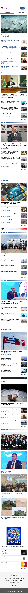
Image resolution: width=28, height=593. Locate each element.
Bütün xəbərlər (23, 119)
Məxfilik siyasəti (12, 582)
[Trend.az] (4, 8)
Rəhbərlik (22, 578)
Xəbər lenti (21, 12)
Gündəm (3, 280)
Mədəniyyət (4, 429)
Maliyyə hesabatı (16, 578)
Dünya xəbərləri (6, 329)
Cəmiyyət (4, 232)
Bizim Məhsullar (7, 580)
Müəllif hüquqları (14, 580)
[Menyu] (26, 8)
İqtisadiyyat (4, 180)
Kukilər (18, 582)
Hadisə (3, 381)
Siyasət (3, 122)
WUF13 (3, 72)
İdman (3, 525)
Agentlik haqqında (7, 578)
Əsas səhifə (7, 12)
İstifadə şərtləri (21, 580)
